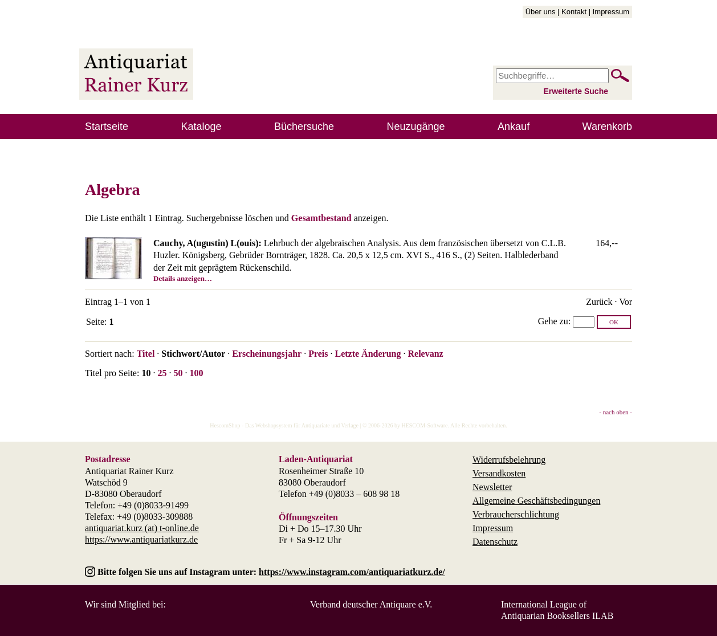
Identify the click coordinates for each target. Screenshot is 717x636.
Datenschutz (495, 542)
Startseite (106, 126)
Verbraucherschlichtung (515, 514)
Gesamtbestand (321, 218)
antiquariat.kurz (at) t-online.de (142, 528)
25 (161, 373)
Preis (318, 353)
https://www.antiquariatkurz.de (141, 539)
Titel (146, 353)
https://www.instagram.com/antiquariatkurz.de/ (352, 572)
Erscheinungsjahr (267, 353)
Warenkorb (607, 126)
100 (196, 373)
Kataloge (201, 126)
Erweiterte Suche (575, 91)
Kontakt (573, 11)
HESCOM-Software (424, 425)
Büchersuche (304, 126)
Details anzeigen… (182, 278)
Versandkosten (498, 473)
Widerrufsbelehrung (508, 459)
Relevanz (425, 353)
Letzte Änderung (368, 353)
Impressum (611, 11)
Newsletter (492, 487)
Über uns (540, 11)
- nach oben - (615, 412)
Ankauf (513, 126)
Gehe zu (553, 321)
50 (177, 373)
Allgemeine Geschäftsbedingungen (536, 500)
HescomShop (225, 425)
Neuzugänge (416, 126)
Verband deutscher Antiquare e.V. (371, 604)
